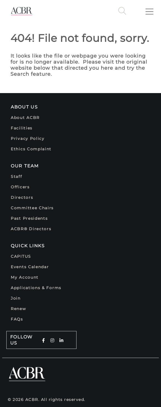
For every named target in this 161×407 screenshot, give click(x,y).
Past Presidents (29, 218)
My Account (25, 277)
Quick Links (28, 245)
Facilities (21, 128)
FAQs (17, 319)
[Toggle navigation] (151, 9)
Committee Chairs (32, 207)
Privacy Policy (28, 138)
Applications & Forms (36, 287)
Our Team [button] (25, 166)
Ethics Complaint (31, 148)
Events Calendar (30, 266)
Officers (20, 186)
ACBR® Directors (31, 228)
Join (16, 298)
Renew (18, 308)
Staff (16, 176)
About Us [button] (24, 107)
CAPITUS (21, 256)
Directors (22, 197)
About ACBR (25, 117)
